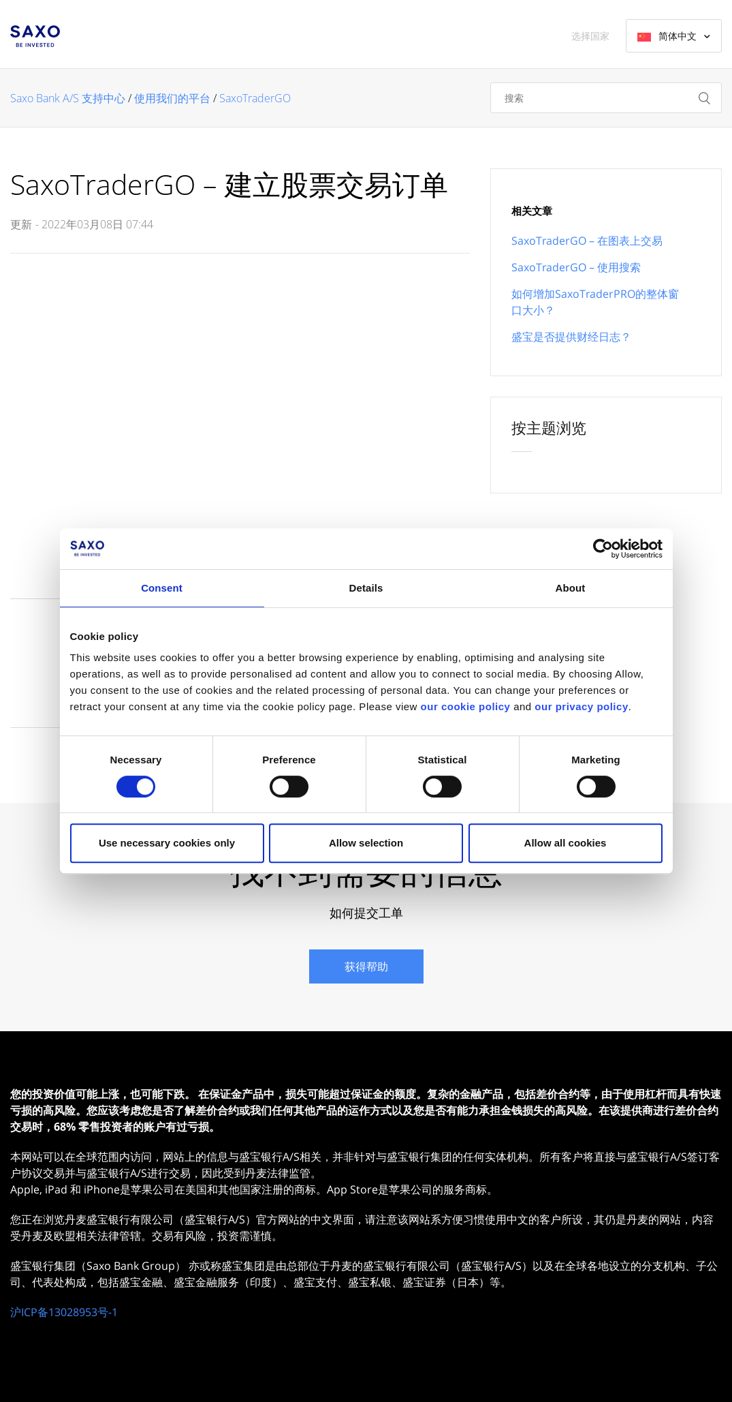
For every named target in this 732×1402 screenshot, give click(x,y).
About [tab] (571, 588)
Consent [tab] (161, 588)
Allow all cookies (565, 843)
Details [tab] (366, 588)
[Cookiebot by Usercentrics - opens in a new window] (603, 548)
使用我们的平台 (172, 98)
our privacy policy (581, 706)
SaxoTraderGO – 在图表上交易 (587, 240)
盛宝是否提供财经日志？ (571, 336)
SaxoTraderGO (255, 98)
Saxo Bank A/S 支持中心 (67, 98)
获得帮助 (366, 966)
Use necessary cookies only (167, 843)
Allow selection (366, 843)
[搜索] (606, 97)
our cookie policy (466, 706)
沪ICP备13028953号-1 (64, 1312)
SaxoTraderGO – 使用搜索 (576, 267)
